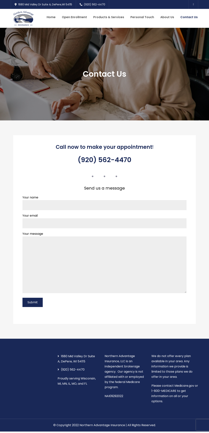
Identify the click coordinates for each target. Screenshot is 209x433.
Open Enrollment (74, 18)
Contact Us (189, 18)
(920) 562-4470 (92, 4)
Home (51, 18)
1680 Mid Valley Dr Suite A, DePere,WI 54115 (43, 4)
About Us (167, 18)
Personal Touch (142, 18)
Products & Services (108, 18)
